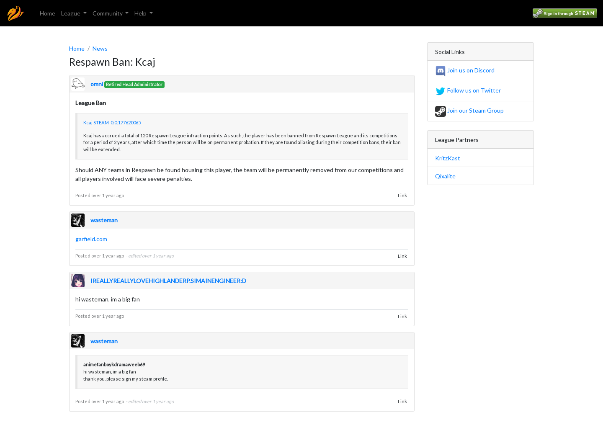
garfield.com (91, 238)
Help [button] (141, 13)
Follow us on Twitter (468, 90)
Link (402, 195)
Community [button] (108, 13)
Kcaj (88, 122)
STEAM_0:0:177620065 (117, 122)
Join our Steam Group (469, 110)
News (100, 48)
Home (47, 13)
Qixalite (445, 176)
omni (96, 84)
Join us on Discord (465, 70)
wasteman (104, 220)
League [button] (71, 13)
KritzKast (447, 158)
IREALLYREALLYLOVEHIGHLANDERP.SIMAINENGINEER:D (168, 280)
